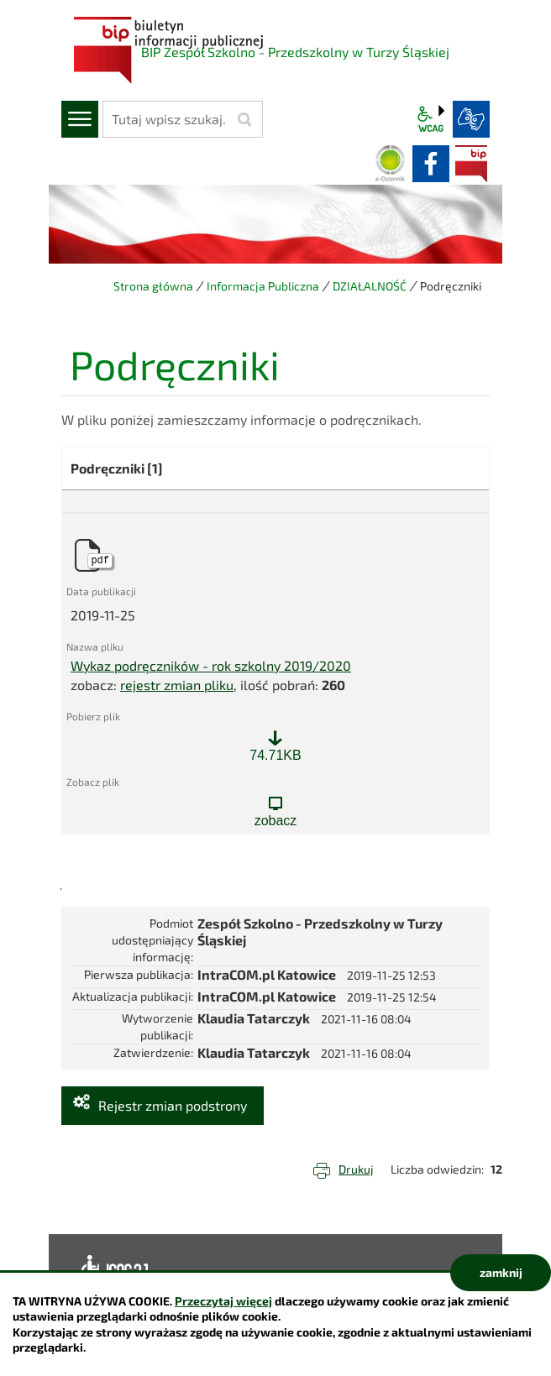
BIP (471, 163)
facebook (430, 163)
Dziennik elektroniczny (390, 163)
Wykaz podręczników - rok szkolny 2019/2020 (211, 665)
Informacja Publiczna (263, 286)
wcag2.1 (430, 119)
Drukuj (356, 1169)
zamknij (501, 1272)
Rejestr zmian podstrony (172, 1105)
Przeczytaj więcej (223, 1301)
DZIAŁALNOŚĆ (370, 286)
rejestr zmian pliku (177, 685)
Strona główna (153, 286)
